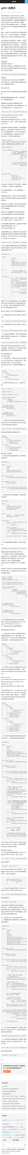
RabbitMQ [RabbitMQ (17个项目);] (5, 1132)
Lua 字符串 (4, 1086)
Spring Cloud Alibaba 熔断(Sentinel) (10, 1088)
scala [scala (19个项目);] (14, 1132)
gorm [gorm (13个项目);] (3, 1124)
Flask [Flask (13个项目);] (15, 1120)
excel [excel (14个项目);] (7, 1120)
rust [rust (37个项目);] (11, 1132)
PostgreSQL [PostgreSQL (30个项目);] (13, 1129)
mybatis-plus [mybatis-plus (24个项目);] (11, 1127)
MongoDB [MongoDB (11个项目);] (21, 1124)
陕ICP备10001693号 (6, 1153)
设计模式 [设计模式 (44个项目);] (16, 1140)
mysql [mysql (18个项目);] (16, 1127)
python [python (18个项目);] (19, 1129)
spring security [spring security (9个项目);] (5, 1137)
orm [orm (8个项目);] (6, 1129)
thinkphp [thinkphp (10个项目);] (10, 1137)
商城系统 (7, 1151)
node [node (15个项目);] (22, 1127)
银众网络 (3, 1151)
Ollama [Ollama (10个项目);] (3, 1129)
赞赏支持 (7, 1071)
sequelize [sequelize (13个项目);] (18, 1132)
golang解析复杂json (7, 1093)
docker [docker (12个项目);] (4, 1120)
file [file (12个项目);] (13, 1120)
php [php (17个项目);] (8, 1129)
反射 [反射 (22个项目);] (22, 1137)
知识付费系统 (12, 1151)
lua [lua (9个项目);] (18, 1124)
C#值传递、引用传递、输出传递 (9, 1101)
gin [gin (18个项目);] (18, 1120)
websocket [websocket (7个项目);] (19, 1137)
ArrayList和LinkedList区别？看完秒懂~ (11, 1103)
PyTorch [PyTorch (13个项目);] (23, 1129)
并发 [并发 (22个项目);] (4, 1140)
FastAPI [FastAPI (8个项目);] (10, 1120)
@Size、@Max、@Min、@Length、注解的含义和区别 (15, 1096)
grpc (3, 1059)
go (9, 12)
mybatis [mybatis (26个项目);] (4, 1127)
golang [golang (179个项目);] (22, 1119)
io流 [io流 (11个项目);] (9, 1124)
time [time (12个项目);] (13, 1137)
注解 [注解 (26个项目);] (11, 1140)
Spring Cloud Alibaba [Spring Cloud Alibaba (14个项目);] (20, 1135)
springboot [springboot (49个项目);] (6, 1135)
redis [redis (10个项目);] (9, 1132)
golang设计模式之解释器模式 (9, 1091)
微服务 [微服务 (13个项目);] (7, 1140)
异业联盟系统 (17, 1151)
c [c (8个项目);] (2, 1120)
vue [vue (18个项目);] (16, 1137)
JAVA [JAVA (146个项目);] (12, 1123)
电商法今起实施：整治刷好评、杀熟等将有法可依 (13, 1108)
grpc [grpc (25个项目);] (6, 1124)
